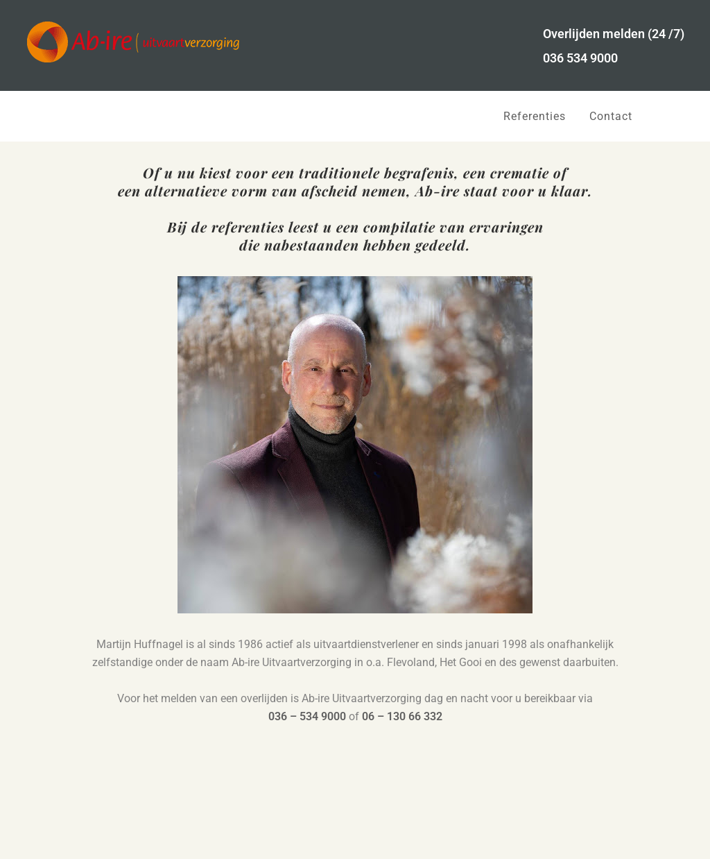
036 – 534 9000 (307, 716)
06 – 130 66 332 (402, 716)
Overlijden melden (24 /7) (613, 33)
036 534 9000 (580, 58)
